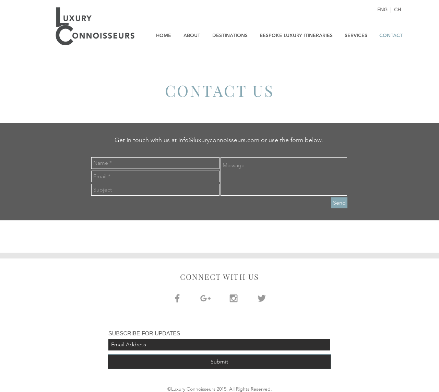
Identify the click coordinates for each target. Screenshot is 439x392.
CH (397, 10)
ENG (383, 10)
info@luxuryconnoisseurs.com (218, 140)
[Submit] (219, 361)
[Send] (339, 202)
